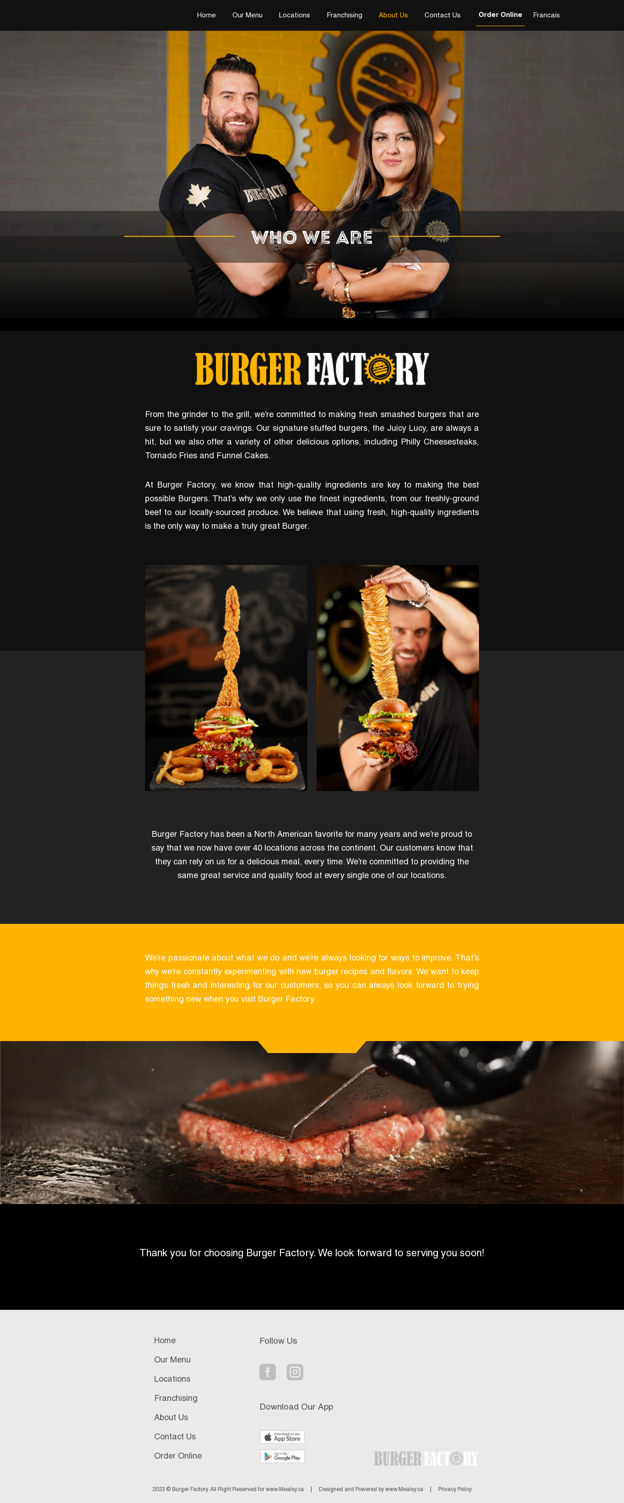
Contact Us (443, 15)
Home (206, 15)
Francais (546, 15)
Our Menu (247, 15)
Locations (294, 15)
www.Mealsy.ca (285, 1489)
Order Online (500, 15)
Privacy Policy (455, 1489)
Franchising (344, 15)
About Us (393, 15)
